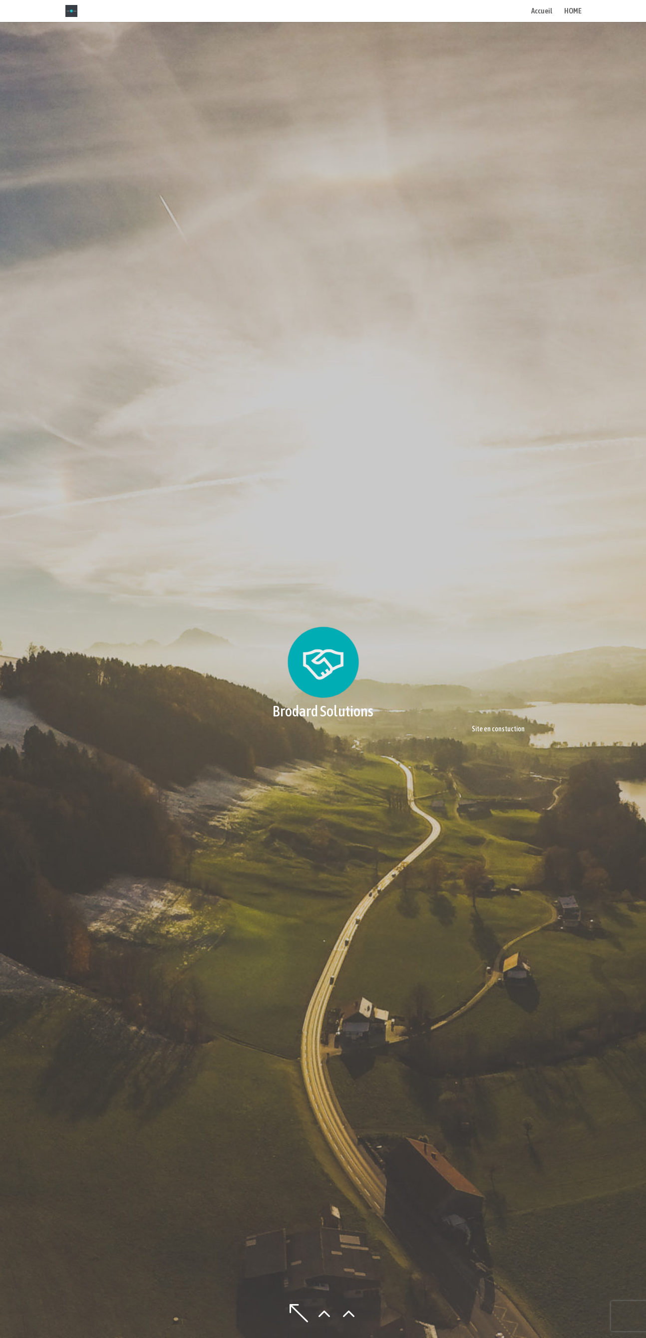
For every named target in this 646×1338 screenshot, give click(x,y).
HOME (573, 11)
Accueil (541, 11)
